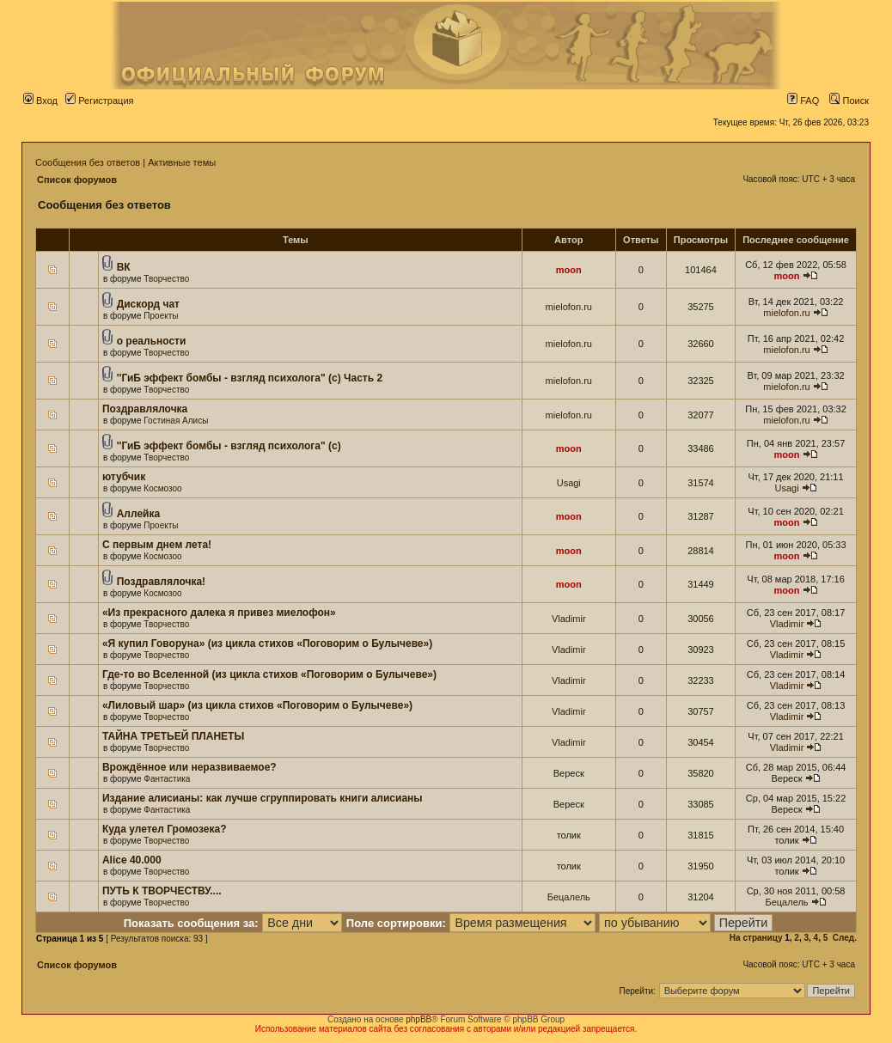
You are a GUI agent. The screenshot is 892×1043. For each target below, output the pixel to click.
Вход (40, 100)
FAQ (803, 100)
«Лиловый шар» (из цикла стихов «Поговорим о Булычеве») (257, 705)
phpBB (418, 1019)
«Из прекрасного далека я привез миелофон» (219, 613)
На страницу (756, 937)
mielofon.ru (569, 307)
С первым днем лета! (156, 545)
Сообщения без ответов (87, 162)
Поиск (849, 100)
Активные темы (182, 162)
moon (569, 270)
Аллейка (138, 514)
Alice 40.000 (132, 860)
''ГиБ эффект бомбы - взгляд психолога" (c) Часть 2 (249, 378)
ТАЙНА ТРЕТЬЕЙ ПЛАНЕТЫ (173, 736)
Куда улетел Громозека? (164, 829)
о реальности (151, 341)
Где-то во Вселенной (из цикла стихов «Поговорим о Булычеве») (269, 674)
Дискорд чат (148, 304)
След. (845, 937)
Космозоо (162, 488)
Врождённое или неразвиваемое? (189, 767)
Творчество (166, 279)
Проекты (161, 315)
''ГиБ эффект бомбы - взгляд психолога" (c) (229, 446)
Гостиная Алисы (176, 420)
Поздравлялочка (144, 409)
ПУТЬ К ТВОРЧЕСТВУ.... (162, 891)
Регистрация (99, 100)
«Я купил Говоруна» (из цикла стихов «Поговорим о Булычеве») (267, 643)
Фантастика (167, 779)
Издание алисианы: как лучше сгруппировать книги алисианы (262, 798)
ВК (124, 267)
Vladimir (569, 618)
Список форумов (77, 179)
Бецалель (568, 897)
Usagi (569, 483)
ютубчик (123, 477)
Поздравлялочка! (161, 582)
